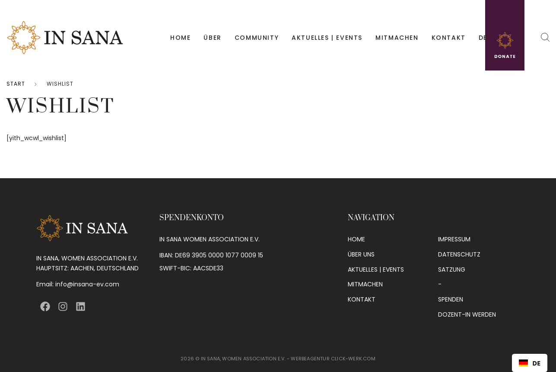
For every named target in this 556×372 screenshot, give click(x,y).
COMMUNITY (257, 37)
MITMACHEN (396, 37)
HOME (180, 37)
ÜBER (212, 37)
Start (15, 83)
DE (483, 37)
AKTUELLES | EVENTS (327, 37)
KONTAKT (449, 37)
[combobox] (529, 363)
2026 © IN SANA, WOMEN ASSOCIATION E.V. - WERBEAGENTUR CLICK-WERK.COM (278, 358)
